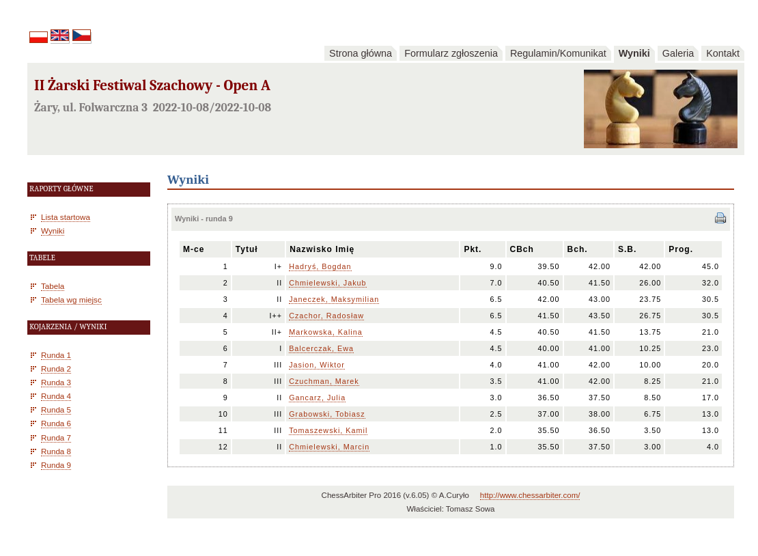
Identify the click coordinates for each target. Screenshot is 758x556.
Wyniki (634, 53)
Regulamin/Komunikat (558, 53)
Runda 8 (56, 451)
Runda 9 (56, 464)
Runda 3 (56, 382)
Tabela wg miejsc (71, 299)
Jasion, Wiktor (317, 365)
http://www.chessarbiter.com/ (530, 495)
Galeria (678, 53)
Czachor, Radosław (326, 315)
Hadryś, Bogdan (320, 266)
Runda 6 (56, 423)
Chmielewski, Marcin (329, 447)
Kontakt (723, 53)
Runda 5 (56, 409)
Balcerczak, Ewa (321, 348)
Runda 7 (56, 437)
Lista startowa (65, 216)
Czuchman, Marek (324, 381)
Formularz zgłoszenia (451, 53)
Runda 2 (56, 368)
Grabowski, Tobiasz (327, 414)
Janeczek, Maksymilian (334, 299)
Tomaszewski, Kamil (328, 430)
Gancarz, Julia (317, 397)
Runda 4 (56, 395)
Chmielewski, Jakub (327, 283)
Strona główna (360, 53)
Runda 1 (56, 354)
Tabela (52, 285)
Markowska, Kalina (326, 332)
